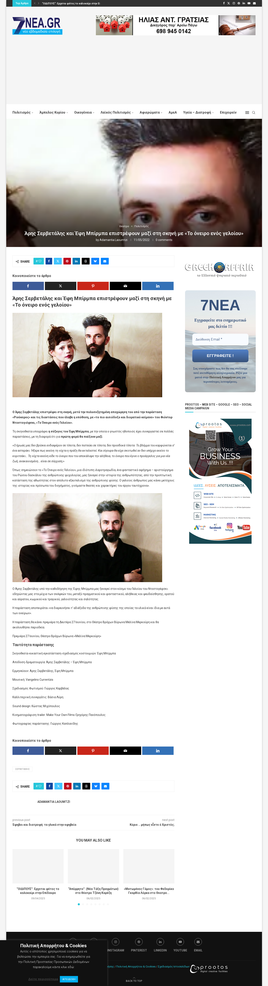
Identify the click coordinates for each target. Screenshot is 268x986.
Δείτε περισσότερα (43, 979)
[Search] (254, 112)
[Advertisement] (134, 75)
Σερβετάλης (22, 769)
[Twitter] (228, 3)
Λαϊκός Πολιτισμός (116, 112)
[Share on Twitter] (58, 261)
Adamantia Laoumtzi (113, 240)
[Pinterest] (239, 3)
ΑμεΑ (173, 112)
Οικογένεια (83, 112)
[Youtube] (249, 3)
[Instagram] (234, 3)
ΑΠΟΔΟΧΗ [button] (68, 979)
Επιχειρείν (228, 112)
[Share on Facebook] (49, 261)
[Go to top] (134, 980)
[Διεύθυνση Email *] (220, 339)
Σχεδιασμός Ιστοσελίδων (173, 966)
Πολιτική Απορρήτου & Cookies (136, 966)
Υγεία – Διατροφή (197, 112)
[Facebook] (224, 3)
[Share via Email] (105, 261)
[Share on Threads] (86, 261)
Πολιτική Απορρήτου (222, 377)
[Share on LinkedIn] (76, 261)
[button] (34, 3)
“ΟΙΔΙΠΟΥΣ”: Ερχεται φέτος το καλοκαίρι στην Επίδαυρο (75, 3)
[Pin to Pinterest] (67, 261)
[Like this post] (39, 261)
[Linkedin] (244, 3)
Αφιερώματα (150, 112)
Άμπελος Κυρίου (52, 112)
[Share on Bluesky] (95, 261)
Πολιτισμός (21, 112)
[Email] (254, 3)
